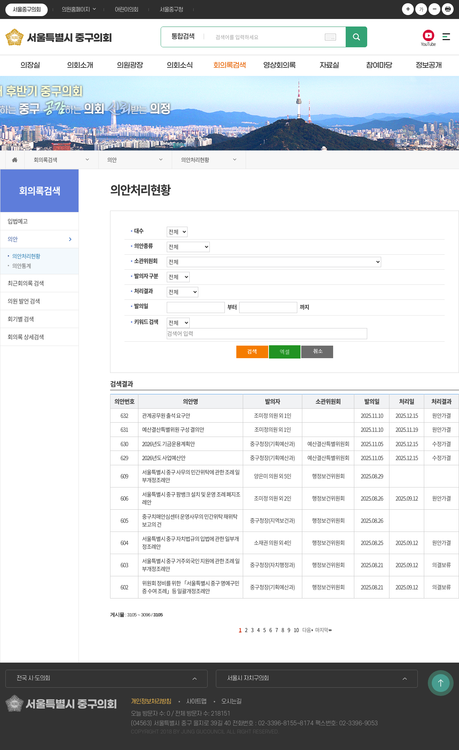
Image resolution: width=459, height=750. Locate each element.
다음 (306, 629)
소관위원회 (145, 261)
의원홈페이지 (76, 9)
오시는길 (231, 701)
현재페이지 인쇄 (448, 9)
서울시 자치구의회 (248, 678)
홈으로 (15, 160)
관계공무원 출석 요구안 (166, 415)
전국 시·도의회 (33, 678)
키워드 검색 (146, 322)
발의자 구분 (146, 276)
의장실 (30, 65)
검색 (356, 37)
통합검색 (182, 36)
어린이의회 (126, 9)
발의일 (141, 306)
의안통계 (21, 266)
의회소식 (180, 65)
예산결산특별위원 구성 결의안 (173, 429)
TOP (441, 683)
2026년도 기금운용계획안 (168, 444)
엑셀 (285, 352)
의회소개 (80, 65)
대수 (138, 231)
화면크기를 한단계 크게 (408, 9)
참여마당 (379, 65)
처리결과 (143, 291)
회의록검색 (229, 65)
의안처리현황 (26, 256)
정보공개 (428, 65)
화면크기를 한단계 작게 (434, 9)
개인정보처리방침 (151, 701)
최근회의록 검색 (26, 283)
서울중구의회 (27, 9)
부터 (232, 307)
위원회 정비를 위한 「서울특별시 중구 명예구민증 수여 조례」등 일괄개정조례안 (190, 587)
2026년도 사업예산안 (163, 458)
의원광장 (130, 65)
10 (296, 629)
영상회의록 (279, 65)
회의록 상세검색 (26, 336)
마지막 (321, 629)
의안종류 (143, 246)
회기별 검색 (21, 318)
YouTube (428, 43)
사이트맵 (196, 701)
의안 (13, 239)
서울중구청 (171, 9)
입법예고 (18, 221)
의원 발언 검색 (24, 301)
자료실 (329, 65)
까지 (304, 307)
